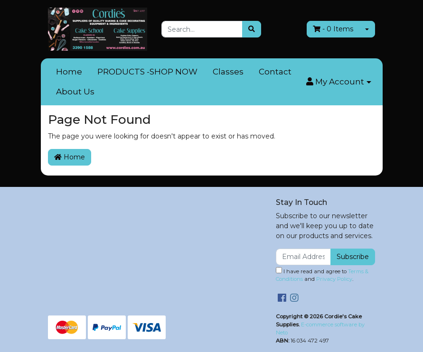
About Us (75, 91)
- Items (333, 29)
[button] (338, 82)
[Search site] (251, 29)
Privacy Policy (334, 279)
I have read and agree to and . (322, 275)
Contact (275, 71)
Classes (228, 71)
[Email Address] (303, 257)
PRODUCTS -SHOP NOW (147, 71)
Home (69, 71)
